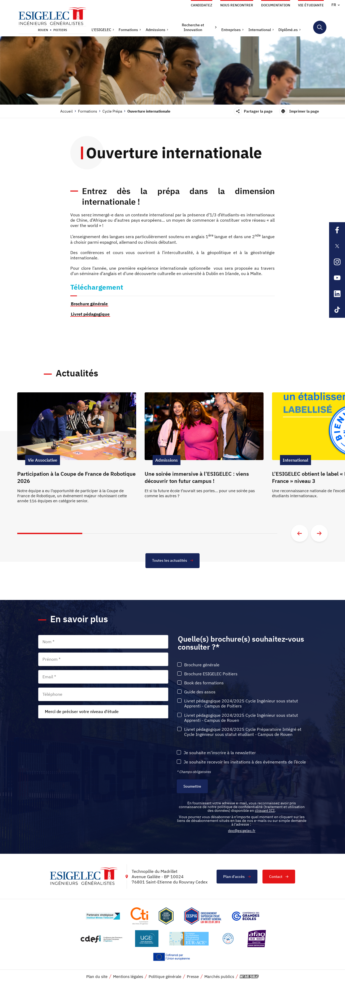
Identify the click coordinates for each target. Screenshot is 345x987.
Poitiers (60, 30)
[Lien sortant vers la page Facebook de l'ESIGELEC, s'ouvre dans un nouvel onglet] (337, 230)
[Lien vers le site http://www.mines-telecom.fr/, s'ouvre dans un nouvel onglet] (103, 915)
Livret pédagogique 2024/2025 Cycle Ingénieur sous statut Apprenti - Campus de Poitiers (241, 703)
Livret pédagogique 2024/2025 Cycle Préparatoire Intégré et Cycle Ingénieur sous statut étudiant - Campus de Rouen (242, 732)
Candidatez (201, 5)
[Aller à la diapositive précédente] (299, 532)
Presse (193, 976)
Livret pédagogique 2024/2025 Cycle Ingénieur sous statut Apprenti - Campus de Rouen (241, 717)
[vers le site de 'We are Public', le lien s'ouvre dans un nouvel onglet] (249, 976)
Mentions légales (128, 976)
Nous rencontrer (236, 5)
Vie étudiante (311, 5)
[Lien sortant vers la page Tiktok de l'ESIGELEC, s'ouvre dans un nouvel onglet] (337, 310)
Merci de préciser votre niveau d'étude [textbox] (82, 711)
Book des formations (204, 682)
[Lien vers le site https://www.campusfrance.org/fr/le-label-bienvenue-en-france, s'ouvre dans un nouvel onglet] (228, 938)
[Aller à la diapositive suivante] (319, 532)
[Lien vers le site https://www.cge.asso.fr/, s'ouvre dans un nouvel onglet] (245, 915)
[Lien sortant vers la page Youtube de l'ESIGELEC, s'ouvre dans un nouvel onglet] (337, 278)
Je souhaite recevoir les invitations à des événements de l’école (245, 761)
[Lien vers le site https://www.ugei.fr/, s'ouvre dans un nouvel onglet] (146, 938)
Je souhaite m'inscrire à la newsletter (220, 752)
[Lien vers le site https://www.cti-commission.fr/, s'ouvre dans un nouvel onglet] (139, 915)
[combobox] (103, 711)
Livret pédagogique (90, 314)
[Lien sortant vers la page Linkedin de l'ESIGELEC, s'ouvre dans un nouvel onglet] (337, 294)
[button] (103, 29)
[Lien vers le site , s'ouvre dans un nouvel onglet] (166, 915)
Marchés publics (219, 976)
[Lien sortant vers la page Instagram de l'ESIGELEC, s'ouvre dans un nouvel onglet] (337, 262)
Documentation (275, 5)
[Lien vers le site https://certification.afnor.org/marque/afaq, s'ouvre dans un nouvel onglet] (256, 938)
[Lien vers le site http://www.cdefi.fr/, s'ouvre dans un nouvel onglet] (101, 938)
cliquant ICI (265, 810)
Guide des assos (199, 691)
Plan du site (96, 976)
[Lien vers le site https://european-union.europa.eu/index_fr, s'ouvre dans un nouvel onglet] (172, 956)
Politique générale (165, 976)
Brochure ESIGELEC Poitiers (211, 673)
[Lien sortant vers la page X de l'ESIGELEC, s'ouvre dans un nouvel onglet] (337, 246)
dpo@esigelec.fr (241, 830)
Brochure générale (89, 303)
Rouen (43, 30)
